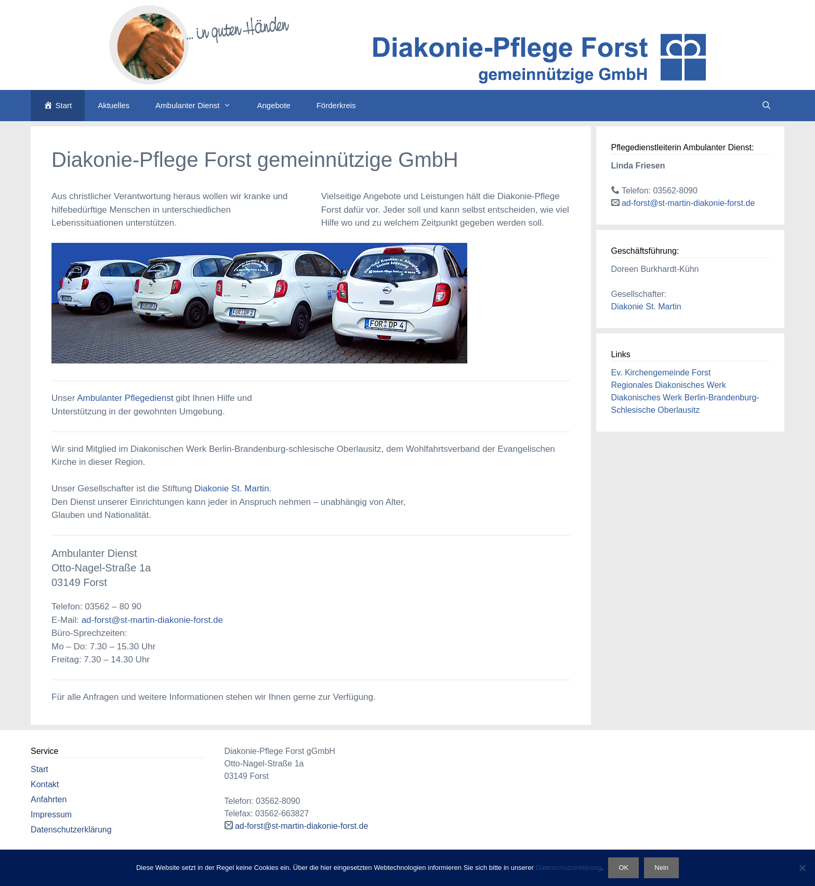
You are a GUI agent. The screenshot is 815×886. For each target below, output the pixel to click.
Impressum (51, 814)
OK (623, 867)
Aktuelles (113, 105)
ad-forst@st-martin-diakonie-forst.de (152, 620)
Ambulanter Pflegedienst (125, 398)
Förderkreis (336, 105)
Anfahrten (49, 799)
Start (39, 769)
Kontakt (45, 784)
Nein (661, 867)
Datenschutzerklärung (71, 829)
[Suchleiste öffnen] (766, 105)
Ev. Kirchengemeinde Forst (661, 372)
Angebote (273, 105)
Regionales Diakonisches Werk (668, 385)
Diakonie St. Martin (231, 488)
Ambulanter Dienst (199, 105)
